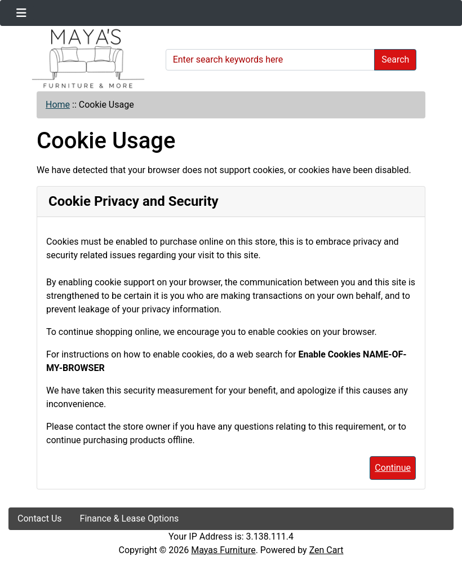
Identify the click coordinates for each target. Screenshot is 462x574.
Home (58, 104)
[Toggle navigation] (21, 13)
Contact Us (39, 518)
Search (395, 59)
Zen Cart (326, 550)
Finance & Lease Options (129, 518)
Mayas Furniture (223, 550)
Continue (393, 467)
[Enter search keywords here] (270, 59)
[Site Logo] (83, 58)
